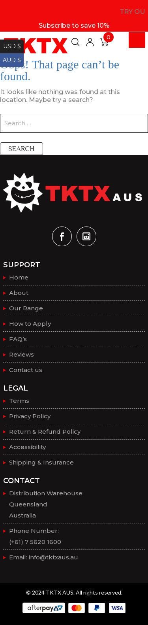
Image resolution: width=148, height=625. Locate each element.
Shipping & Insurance (41, 462)
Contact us (25, 370)
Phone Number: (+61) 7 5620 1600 (35, 536)
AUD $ (12, 60)
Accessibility (27, 447)
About (18, 292)
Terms (19, 400)
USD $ (12, 46)
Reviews (21, 354)
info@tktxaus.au (53, 557)
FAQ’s (18, 339)
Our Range (26, 308)
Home (18, 277)
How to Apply (30, 323)
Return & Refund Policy (45, 431)
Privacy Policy (30, 416)
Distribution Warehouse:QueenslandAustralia (46, 504)
